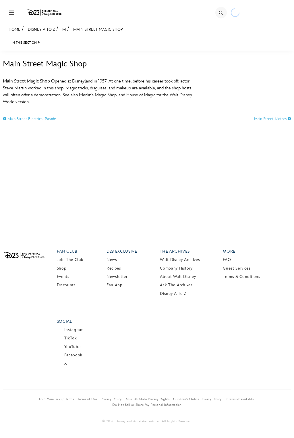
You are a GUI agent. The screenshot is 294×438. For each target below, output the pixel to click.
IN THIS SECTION (24, 43)
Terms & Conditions (241, 276)
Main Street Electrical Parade (29, 118)
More (229, 251)
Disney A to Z (41, 29)
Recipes (114, 268)
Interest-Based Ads (240, 399)
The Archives (175, 251)
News (112, 259)
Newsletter (117, 276)
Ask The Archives (176, 285)
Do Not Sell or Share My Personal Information (146, 404)
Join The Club (70, 259)
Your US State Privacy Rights (147, 399)
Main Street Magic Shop (98, 29)
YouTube (72, 346)
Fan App (114, 285)
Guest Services (236, 268)
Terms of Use (87, 399)
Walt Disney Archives (180, 259)
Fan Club (67, 251)
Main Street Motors (272, 118)
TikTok (70, 338)
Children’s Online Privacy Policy (197, 399)
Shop (62, 268)
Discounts (66, 285)
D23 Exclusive (122, 251)
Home (14, 29)
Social (64, 321)
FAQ (227, 259)
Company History (176, 268)
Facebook (73, 355)
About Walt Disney (178, 276)
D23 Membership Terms (56, 399)
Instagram (74, 329)
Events (63, 276)
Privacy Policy (111, 399)
